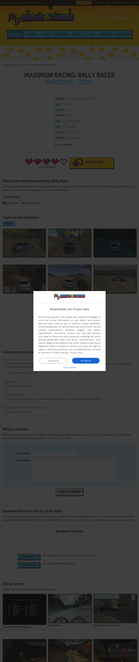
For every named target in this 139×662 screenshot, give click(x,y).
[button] (69, 367)
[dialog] (69, 331)
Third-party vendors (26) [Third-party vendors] (67, 333)
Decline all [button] (53, 360)
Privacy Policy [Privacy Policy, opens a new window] (76, 352)
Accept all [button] (86, 360)
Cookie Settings (60, 352)
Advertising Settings (58, 349)
